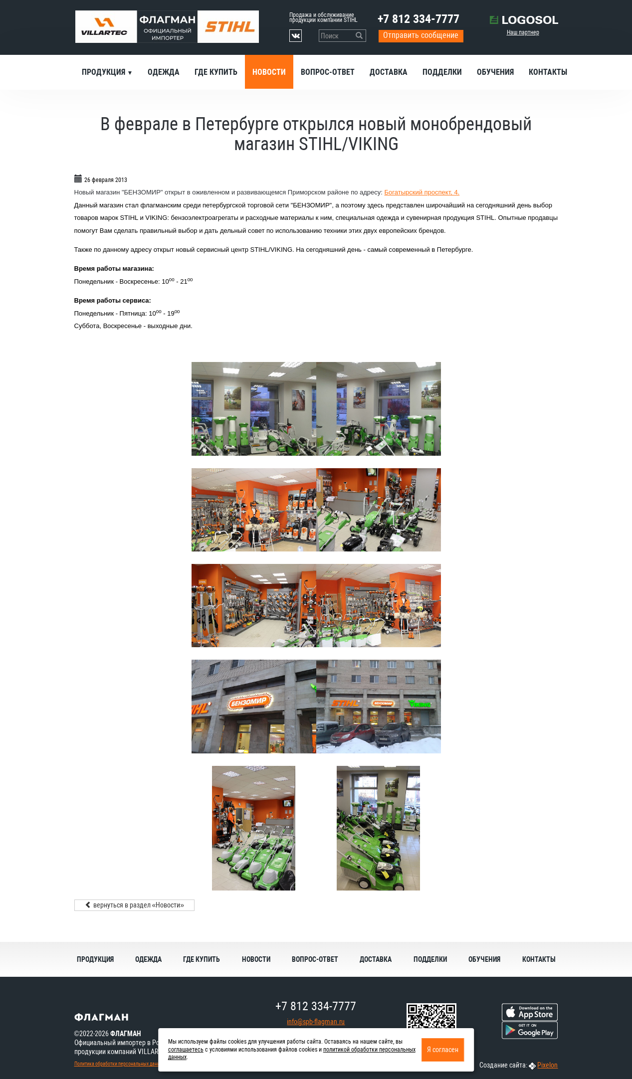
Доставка (389, 72)
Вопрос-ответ (328, 72)
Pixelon (547, 1065)
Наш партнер (523, 32)
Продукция (104, 72)
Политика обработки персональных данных (119, 1064)
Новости (269, 72)
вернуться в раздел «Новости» (135, 905)
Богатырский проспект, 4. (422, 192)
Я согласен (442, 1050)
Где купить (216, 72)
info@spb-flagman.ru (316, 1022)
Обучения (495, 72)
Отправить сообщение (420, 35)
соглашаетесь (186, 1049)
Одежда (164, 72)
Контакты (548, 72)
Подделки (442, 72)
